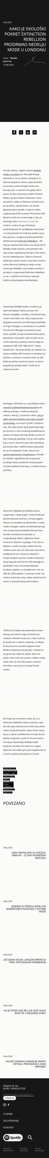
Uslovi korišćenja (40, 1149)
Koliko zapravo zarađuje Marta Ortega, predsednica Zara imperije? (26, 1064)
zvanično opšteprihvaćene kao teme (21, 407)
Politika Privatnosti (8, 1149)
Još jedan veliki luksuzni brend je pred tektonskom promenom (25, 961)
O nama (8, 1113)
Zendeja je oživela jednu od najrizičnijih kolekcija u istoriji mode (26, 909)
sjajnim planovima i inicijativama (19, 454)
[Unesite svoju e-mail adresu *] (18, 1094)
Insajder (7, 22)
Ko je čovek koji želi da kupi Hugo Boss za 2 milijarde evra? (25, 1012)
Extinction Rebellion (28, 241)
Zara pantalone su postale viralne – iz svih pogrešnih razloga (29, 855)
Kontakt (8, 1127)
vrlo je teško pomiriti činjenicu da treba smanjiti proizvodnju (23, 419)
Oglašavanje (11, 1120)
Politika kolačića (24, 1149)
